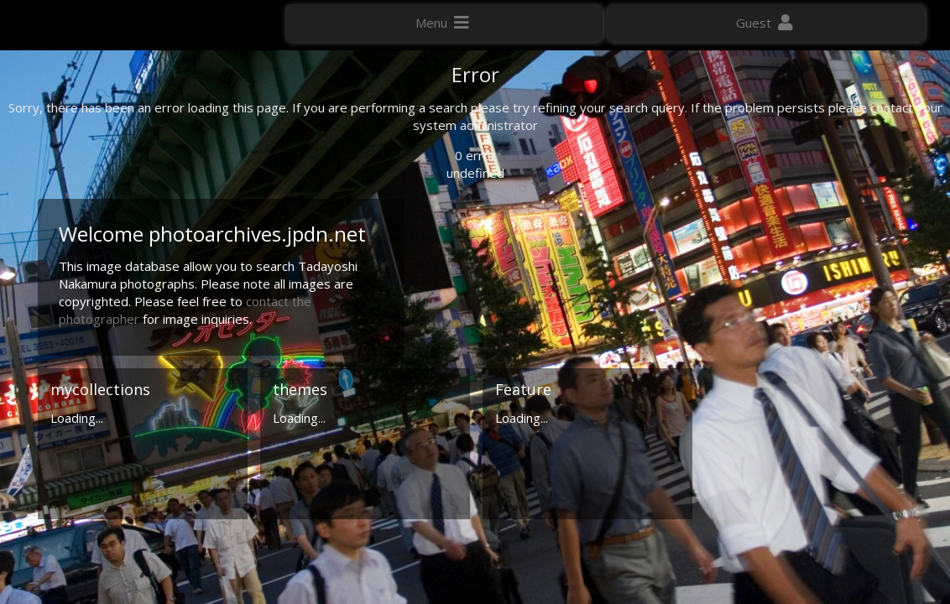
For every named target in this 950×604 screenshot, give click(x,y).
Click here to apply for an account (810, 587)
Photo (752, 112)
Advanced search (780, 333)
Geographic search (785, 315)
